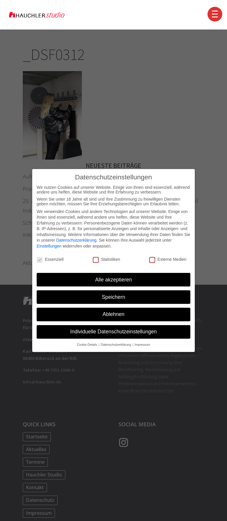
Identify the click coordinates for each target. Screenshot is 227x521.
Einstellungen (49, 245)
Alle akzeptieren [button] (113, 279)
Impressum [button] (142, 344)
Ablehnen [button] (113, 314)
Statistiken (106, 258)
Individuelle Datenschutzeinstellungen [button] (113, 331)
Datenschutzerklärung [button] (116, 344)
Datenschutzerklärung (76, 239)
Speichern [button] (113, 296)
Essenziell (50, 258)
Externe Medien (168, 258)
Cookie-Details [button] (87, 344)
